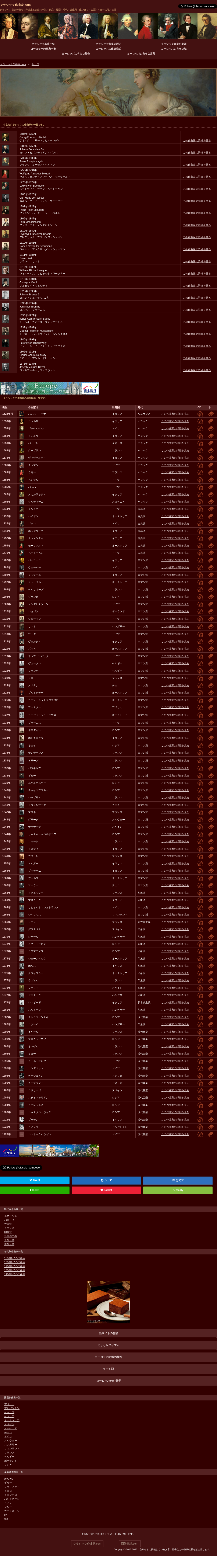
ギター (8, 1482)
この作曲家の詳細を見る (197, 140)
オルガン (9, 1478)
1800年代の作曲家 (14, 1270)
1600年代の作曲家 (14, 1262)
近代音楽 (9, 1240)
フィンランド (11, 1448)
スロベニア (10, 1428)
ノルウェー (10, 1440)
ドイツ (8, 1436)
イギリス (9, 1412)
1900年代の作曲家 (14, 1274)
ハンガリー (10, 1444)
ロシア (8, 1464)
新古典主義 (10, 1236)
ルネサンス (10, 1216)
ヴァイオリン (11, 1511)
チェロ (8, 1490)
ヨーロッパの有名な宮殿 (141, 53)
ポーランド (10, 1460)
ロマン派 (9, 1228)
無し (6, 1519)
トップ (35, 64)
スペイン (9, 1424)
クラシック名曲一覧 (43, 43)
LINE (34, 1190)
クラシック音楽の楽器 (173, 43)
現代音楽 (9, 1244)
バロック (9, 1220)
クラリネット (11, 1486)
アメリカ (9, 1404)
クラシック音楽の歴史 (108, 43)
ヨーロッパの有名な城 (173, 48)
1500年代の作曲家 (14, 1258)
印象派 (8, 1232)
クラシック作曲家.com (15, 5)
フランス (9, 1452)
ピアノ (8, 1502)
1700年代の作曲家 (14, 1266)
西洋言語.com (129, 1543)
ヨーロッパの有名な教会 (76, 53)
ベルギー (9, 1456)
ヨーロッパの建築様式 (108, 48)
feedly (178, 1190)
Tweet (34, 1180)
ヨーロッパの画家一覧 (43, 48)
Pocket (106, 1190)
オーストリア (11, 1420)
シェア (106, 1180)
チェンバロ (10, 1494)
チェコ (8, 1432)
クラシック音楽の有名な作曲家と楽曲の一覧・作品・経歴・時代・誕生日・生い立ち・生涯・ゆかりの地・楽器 (58, 9)
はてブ (180, 1180)
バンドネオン (11, 1498)
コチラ (106, 1533)
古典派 (8, 1224)
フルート (9, 1506)
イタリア (9, 1416)
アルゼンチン (11, 1408)
